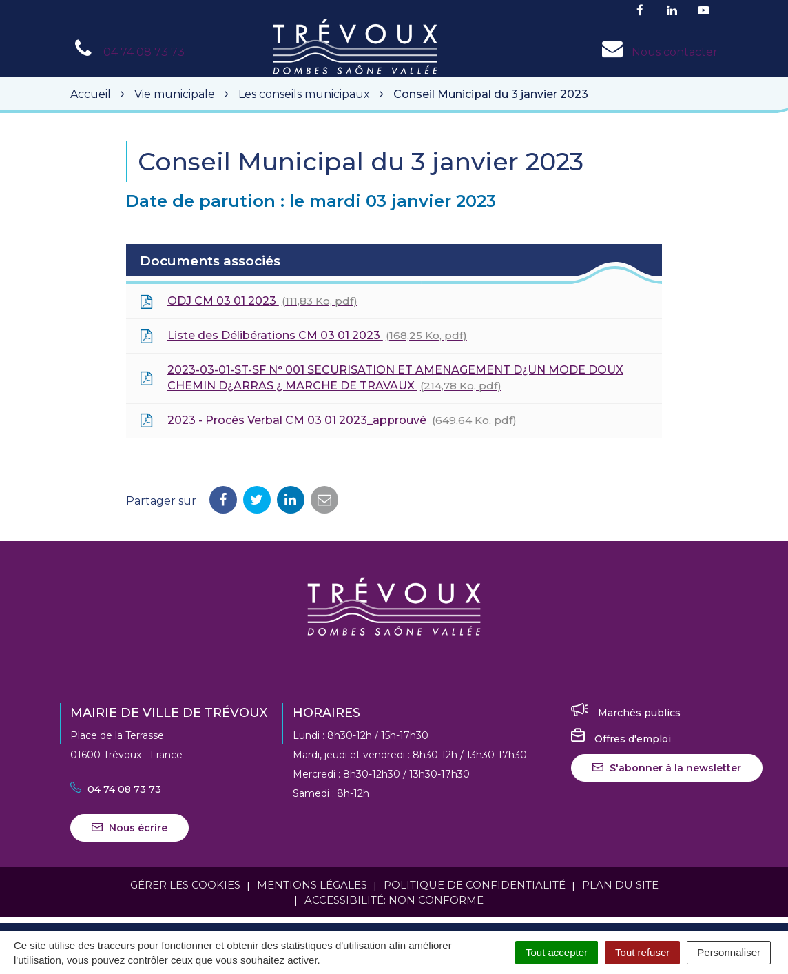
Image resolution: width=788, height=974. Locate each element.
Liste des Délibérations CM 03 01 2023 (303, 336)
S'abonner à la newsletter (666, 768)
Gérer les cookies (185, 884)
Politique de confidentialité (475, 884)
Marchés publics (626, 713)
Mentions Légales (312, 884)
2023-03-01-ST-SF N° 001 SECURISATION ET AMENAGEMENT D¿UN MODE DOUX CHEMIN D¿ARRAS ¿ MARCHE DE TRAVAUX (381, 377)
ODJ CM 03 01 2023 (248, 301)
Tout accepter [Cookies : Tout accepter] (557, 952)
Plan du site (620, 884)
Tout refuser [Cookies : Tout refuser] (642, 952)
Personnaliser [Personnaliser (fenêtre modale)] (728, 952)
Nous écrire (129, 828)
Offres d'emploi (621, 739)
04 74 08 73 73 (115, 789)
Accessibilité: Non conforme (394, 899)
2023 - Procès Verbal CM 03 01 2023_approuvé (328, 420)
